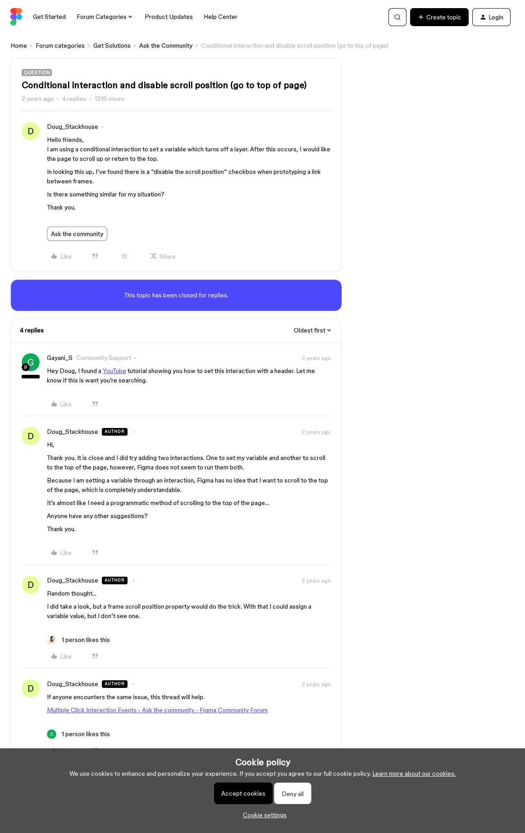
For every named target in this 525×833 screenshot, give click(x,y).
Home (18, 45)
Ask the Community (165, 45)
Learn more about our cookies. (414, 773)
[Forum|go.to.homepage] (16, 17)
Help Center (220, 16)
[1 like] (78, 640)
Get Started (49, 16)
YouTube (114, 370)
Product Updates (169, 16)
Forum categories (60, 45)
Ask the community (77, 233)
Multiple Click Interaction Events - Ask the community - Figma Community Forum (157, 710)
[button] (439, 17)
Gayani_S (60, 357)
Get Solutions (112, 45)
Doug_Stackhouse (72, 126)
